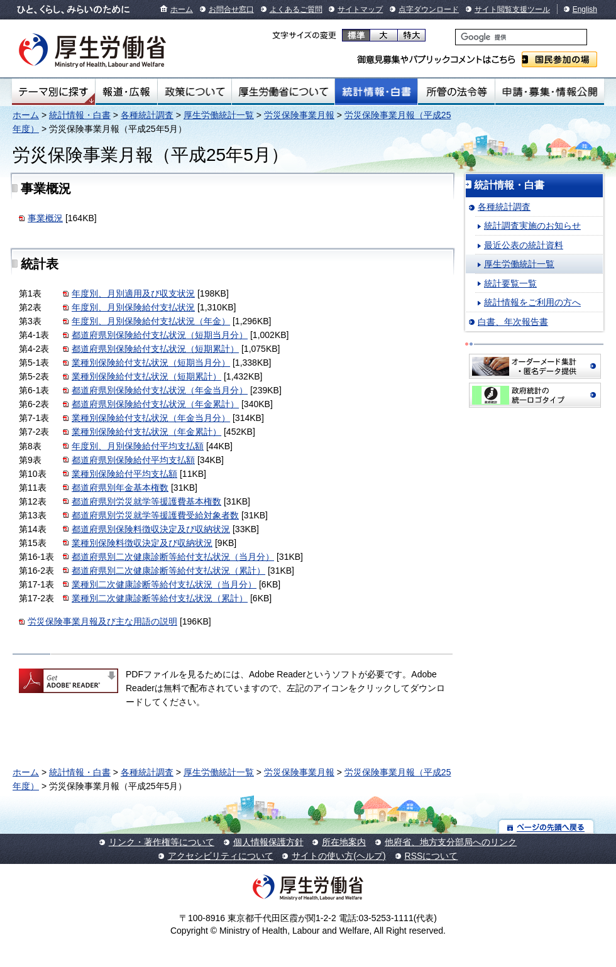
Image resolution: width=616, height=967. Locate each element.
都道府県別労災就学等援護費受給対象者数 (155, 515)
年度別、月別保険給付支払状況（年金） (151, 321)
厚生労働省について (283, 92)
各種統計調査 (147, 115)
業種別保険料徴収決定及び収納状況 (142, 543)
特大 (411, 35)
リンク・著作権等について (161, 842)
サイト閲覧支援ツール (512, 9)
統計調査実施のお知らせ (532, 226)
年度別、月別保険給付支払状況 (133, 307)
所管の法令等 (456, 92)
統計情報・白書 (376, 92)
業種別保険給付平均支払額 (124, 474)
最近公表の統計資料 (523, 245)
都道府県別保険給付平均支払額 (133, 460)
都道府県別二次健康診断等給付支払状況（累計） (168, 570)
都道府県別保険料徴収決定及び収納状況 (151, 529)
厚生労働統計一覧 (219, 115)
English (585, 9)
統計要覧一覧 (510, 283)
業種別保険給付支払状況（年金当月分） (151, 418)
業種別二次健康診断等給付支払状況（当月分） (164, 584)
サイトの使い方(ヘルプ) (338, 856)
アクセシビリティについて (220, 856)
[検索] (521, 37)
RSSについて (431, 856)
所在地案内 (344, 842)
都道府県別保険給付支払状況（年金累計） (155, 404)
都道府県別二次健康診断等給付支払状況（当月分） (173, 557)
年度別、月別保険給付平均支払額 (138, 446)
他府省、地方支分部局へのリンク (451, 842)
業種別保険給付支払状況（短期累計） (146, 376)
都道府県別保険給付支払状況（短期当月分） (160, 335)
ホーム (181, 9)
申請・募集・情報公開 (549, 92)
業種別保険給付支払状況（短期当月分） (151, 363)
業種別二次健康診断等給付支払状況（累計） (160, 598)
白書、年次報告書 (513, 322)
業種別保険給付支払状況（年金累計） (146, 432)
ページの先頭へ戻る (546, 826)
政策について (194, 92)
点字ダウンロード (429, 9)
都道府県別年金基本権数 (120, 488)
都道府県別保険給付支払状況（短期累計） (155, 349)
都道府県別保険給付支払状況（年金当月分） (160, 390)
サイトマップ (360, 9)
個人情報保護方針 (268, 842)
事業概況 (45, 218)
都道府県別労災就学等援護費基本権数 (146, 501)
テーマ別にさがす (53, 91)
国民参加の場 (559, 59)
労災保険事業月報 (299, 115)
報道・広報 (126, 92)
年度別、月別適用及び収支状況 (133, 293)
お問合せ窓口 (231, 9)
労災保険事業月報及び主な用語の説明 (102, 621)
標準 (356, 35)
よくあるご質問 (296, 9)
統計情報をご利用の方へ (532, 302)
